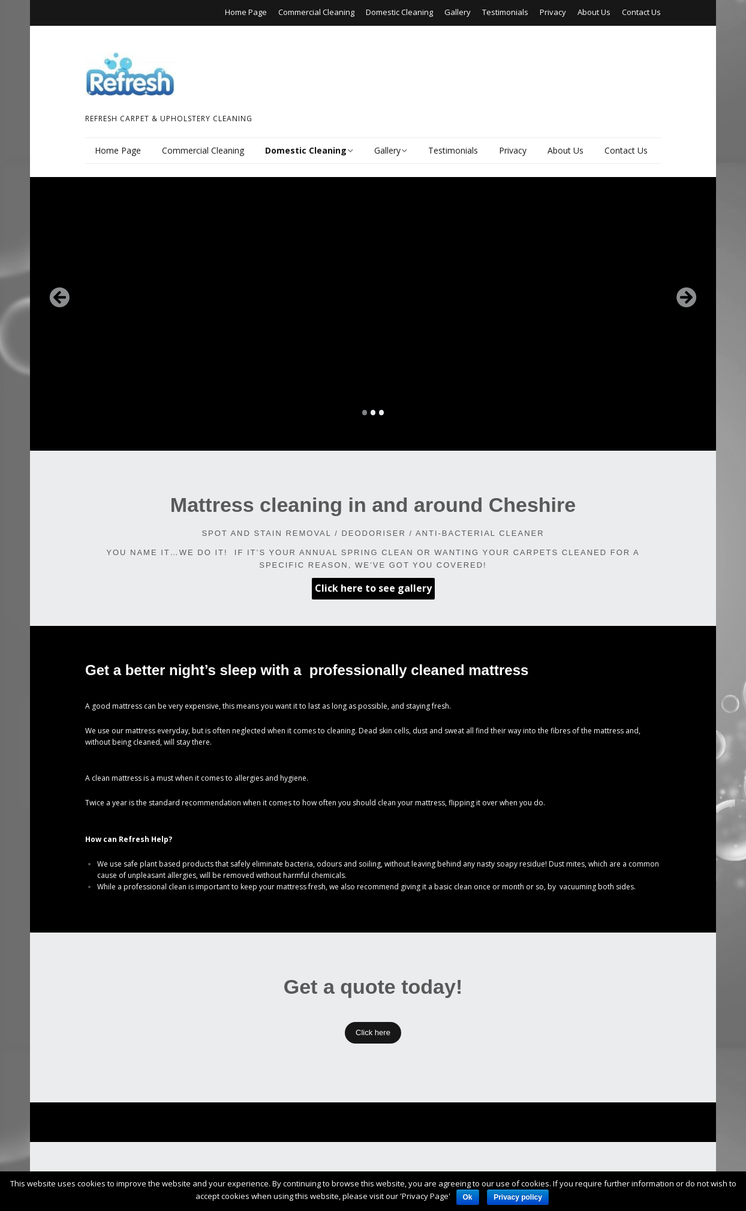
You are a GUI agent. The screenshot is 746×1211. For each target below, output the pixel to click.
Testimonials (505, 12)
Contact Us (641, 12)
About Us (593, 12)
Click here (373, 1032)
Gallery (457, 12)
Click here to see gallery (373, 588)
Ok (468, 1197)
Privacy (553, 12)
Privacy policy (518, 1197)
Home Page (246, 12)
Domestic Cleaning (399, 12)
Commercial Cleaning (316, 12)
